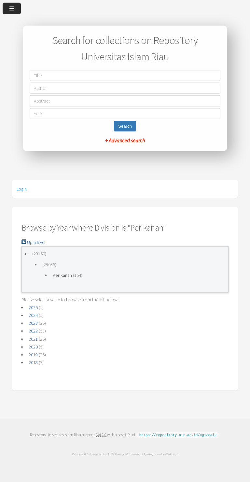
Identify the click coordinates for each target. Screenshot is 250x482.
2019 (33, 355)
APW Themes (116, 453)
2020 (33, 347)
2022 (33, 331)
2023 (33, 323)
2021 (33, 339)
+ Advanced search (125, 140)
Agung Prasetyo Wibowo (160, 453)
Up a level (33, 242)
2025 (33, 307)
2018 (33, 362)
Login (22, 189)
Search (125, 125)
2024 (33, 315)
